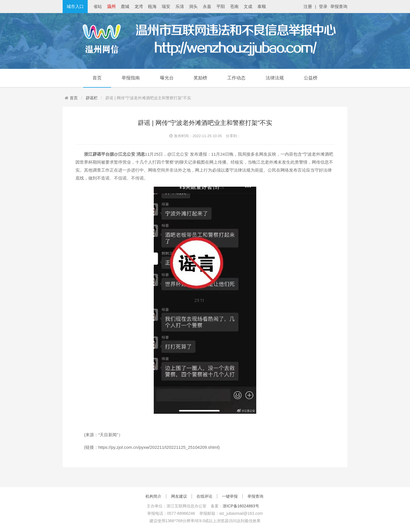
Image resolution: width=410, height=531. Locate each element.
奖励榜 (200, 77)
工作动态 (236, 77)
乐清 (179, 6)
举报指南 (131, 77)
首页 (97, 77)
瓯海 (152, 6)
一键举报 (230, 496)
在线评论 (204, 496)
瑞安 (166, 6)
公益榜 (310, 77)
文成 (248, 6)
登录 (323, 6)
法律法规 (275, 77)
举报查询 (338, 6)
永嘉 (207, 6)
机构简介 (153, 496)
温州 (111, 6)
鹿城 (125, 6)
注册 (308, 6)
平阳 (220, 6)
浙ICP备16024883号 (241, 506)
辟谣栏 (92, 98)
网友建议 (179, 496)
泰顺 (261, 6)
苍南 (234, 6)
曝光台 (167, 77)
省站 (97, 6)
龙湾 (138, 6)
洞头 (193, 6)
